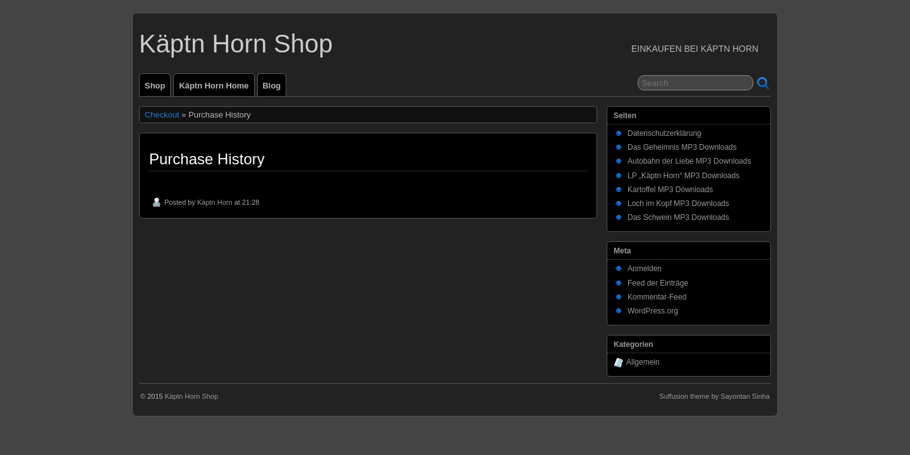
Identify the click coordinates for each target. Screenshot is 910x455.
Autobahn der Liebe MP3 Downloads (689, 161)
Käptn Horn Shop (236, 44)
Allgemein (643, 362)
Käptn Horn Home (213, 85)
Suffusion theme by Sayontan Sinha (714, 396)
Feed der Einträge (658, 283)
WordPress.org (653, 310)
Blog (272, 85)
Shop (155, 85)
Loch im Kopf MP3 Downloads (678, 203)
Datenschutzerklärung (664, 133)
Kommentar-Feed (657, 297)
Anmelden (645, 268)
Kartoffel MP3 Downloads (670, 189)
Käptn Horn (215, 202)
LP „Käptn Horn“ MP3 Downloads (683, 175)
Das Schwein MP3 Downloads (678, 217)
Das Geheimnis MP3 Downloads (682, 147)
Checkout (162, 114)
